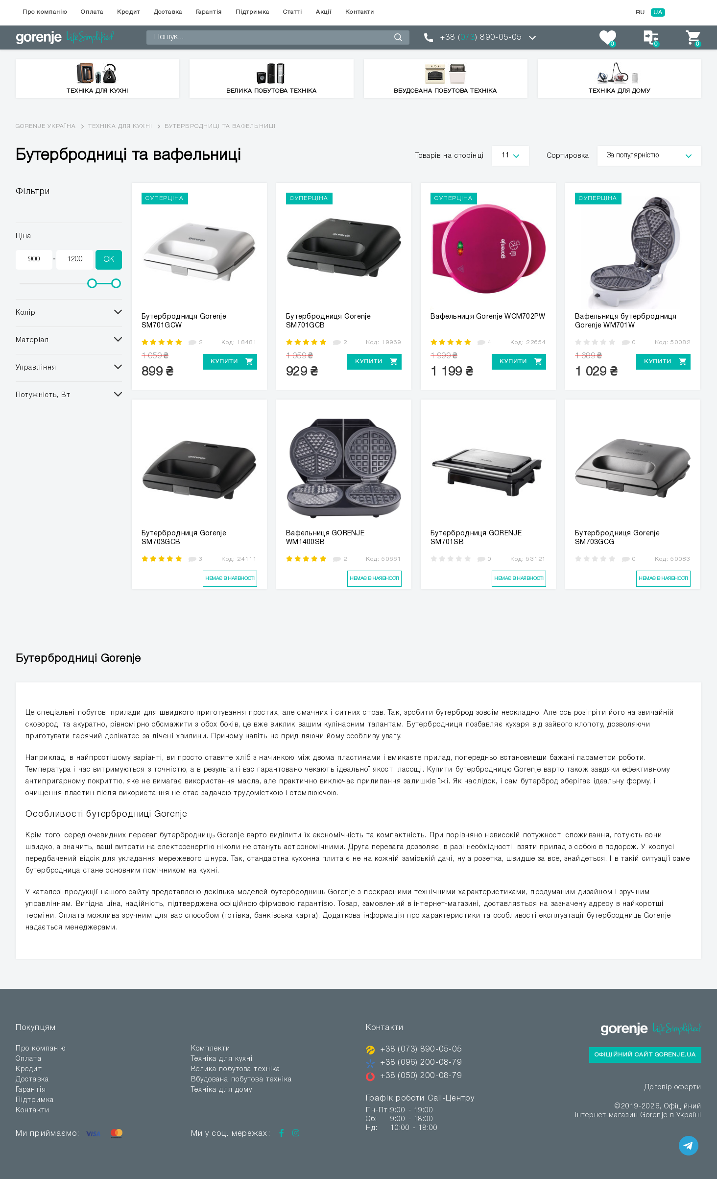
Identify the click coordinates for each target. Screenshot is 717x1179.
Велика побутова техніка (236, 1069)
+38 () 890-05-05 (481, 37)
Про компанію (45, 12)
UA (658, 12)
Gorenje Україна (46, 126)
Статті (292, 12)
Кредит (128, 12)
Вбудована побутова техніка (241, 1080)
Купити (224, 361)
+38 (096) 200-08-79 (421, 1062)
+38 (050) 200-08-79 (421, 1076)
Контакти (359, 12)
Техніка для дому (222, 1090)
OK (108, 259)
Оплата (92, 12)
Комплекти (211, 1049)
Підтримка (252, 12)
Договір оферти (673, 1087)
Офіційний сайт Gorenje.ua (645, 1054)
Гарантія (209, 12)
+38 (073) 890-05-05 (421, 1049)
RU (640, 12)
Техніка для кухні (120, 126)
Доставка (168, 12)
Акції (324, 12)
